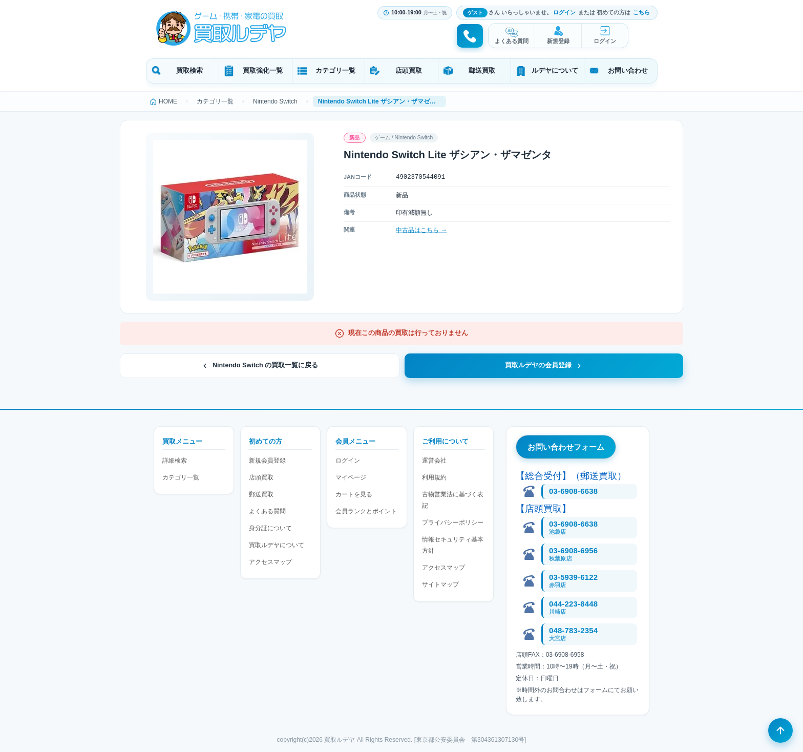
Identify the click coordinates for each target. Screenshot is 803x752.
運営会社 (434, 460)
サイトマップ (440, 584)
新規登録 (558, 41)
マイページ (350, 477)
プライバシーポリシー (452, 522)
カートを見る (353, 494)
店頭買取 (408, 70)
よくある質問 (512, 41)
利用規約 (434, 477)
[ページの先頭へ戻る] (780, 729)
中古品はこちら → (421, 230)
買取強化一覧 (263, 70)
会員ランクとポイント (366, 511)
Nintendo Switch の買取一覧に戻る (259, 365)
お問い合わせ (628, 70)
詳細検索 (174, 460)
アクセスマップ (270, 562)
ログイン (564, 12)
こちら (641, 12)
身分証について (270, 528)
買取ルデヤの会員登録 (544, 365)
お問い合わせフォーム (565, 447)
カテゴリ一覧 (335, 70)
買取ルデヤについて (276, 545)
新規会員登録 (267, 460)
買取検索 (189, 70)
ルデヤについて (555, 70)
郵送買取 (482, 70)
